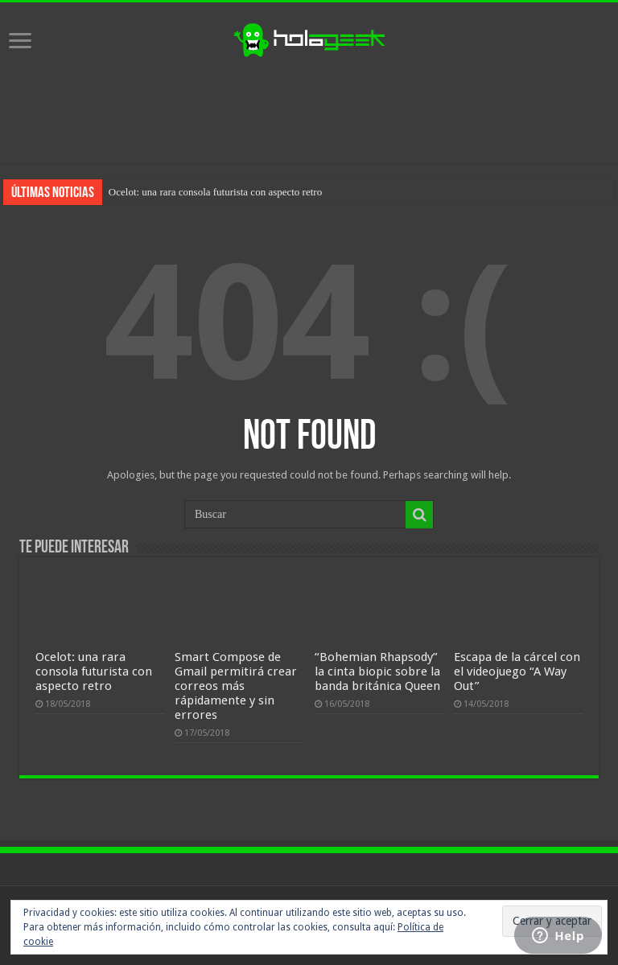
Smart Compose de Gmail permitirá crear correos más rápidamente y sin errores (236, 686)
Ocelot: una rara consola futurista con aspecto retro (215, 192)
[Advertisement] (309, 111)
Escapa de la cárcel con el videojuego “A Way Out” (517, 671)
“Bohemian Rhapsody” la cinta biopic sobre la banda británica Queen (377, 671)
